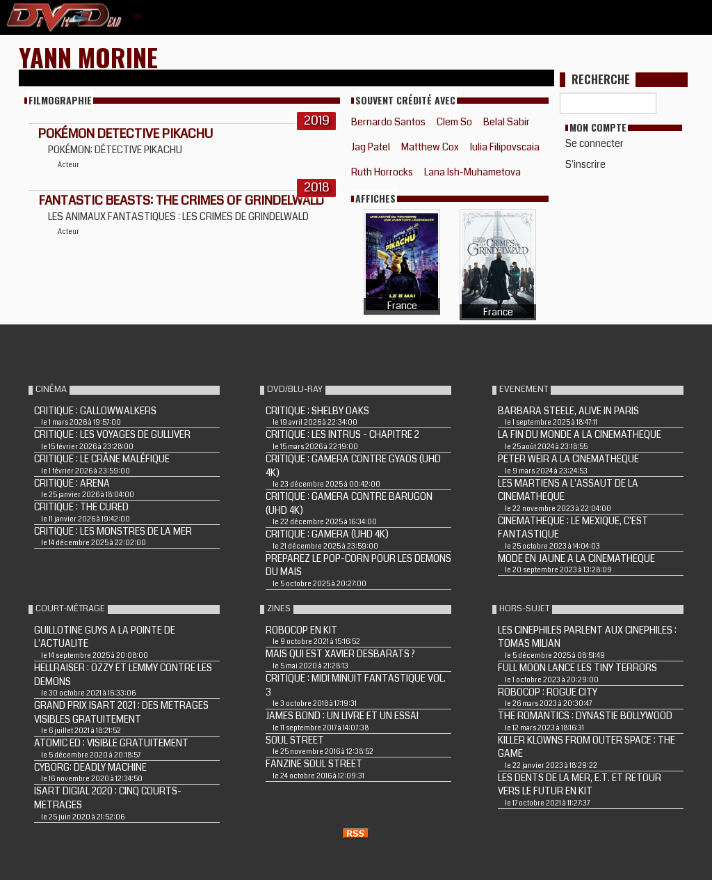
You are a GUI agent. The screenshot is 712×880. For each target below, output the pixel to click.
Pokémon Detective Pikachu (125, 134)
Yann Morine (88, 56)
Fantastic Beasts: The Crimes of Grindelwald (181, 200)
